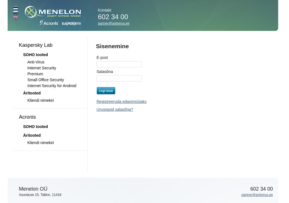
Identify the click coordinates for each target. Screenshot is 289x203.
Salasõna (105, 71)
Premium (35, 74)
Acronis (27, 117)
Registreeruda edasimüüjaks (121, 101)
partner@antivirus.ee (114, 23)
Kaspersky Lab (35, 45)
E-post (102, 57)
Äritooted (32, 93)
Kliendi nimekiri (40, 100)
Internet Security (41, 68)
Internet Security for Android (51, 85)
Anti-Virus (35, 62)
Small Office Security (45, 80)
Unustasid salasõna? (115, 109)
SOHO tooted (35, 126)
